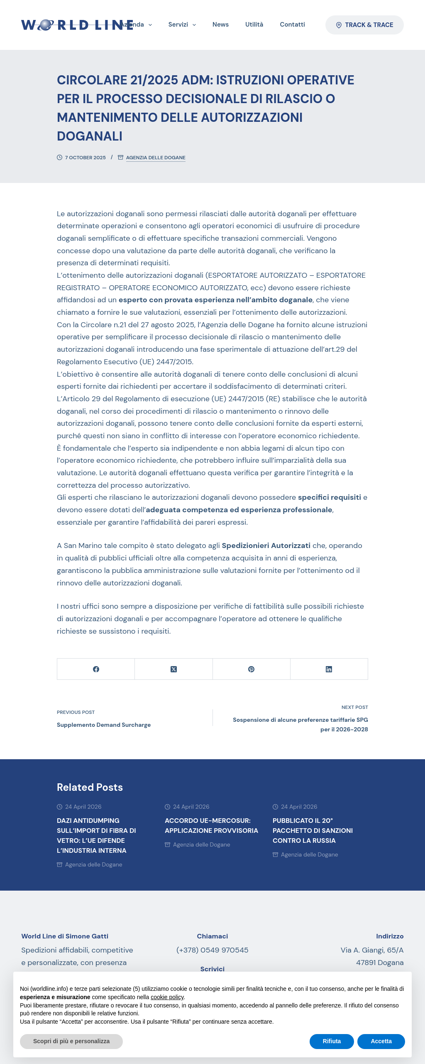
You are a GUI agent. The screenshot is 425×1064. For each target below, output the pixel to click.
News (220, 24)
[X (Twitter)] (173, 669)
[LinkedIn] (329, 669)
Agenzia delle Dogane (156, 158)
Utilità (254, 24)
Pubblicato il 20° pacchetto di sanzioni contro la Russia (313, 830)
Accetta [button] (381, 1041)
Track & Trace (364, 25)
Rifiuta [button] (332, 1041)
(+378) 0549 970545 (212, 950)
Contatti (292, 24)
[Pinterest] (252, 669)
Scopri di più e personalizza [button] (71, 1041)
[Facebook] (96, 669)
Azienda (137, 25)
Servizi (184, 25)
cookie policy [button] (167, 997)
